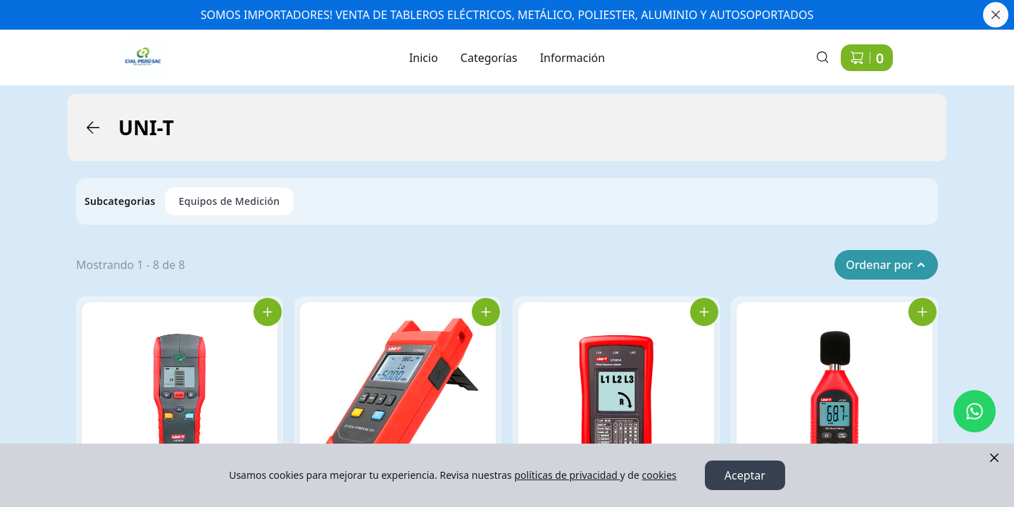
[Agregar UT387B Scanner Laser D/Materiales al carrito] (268, 312)
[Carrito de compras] (867, 57)
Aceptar (745, 475)
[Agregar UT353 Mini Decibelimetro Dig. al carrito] (922, 312)
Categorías (489, 57)
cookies (658, 475)
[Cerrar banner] (995, 14)
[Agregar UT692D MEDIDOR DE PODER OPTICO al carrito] (486, 312)
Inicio (423, 57)
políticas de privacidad (567, 475)
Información (572, 57)
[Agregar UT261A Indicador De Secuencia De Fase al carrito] (704, 312)
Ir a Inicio (135, 49)
